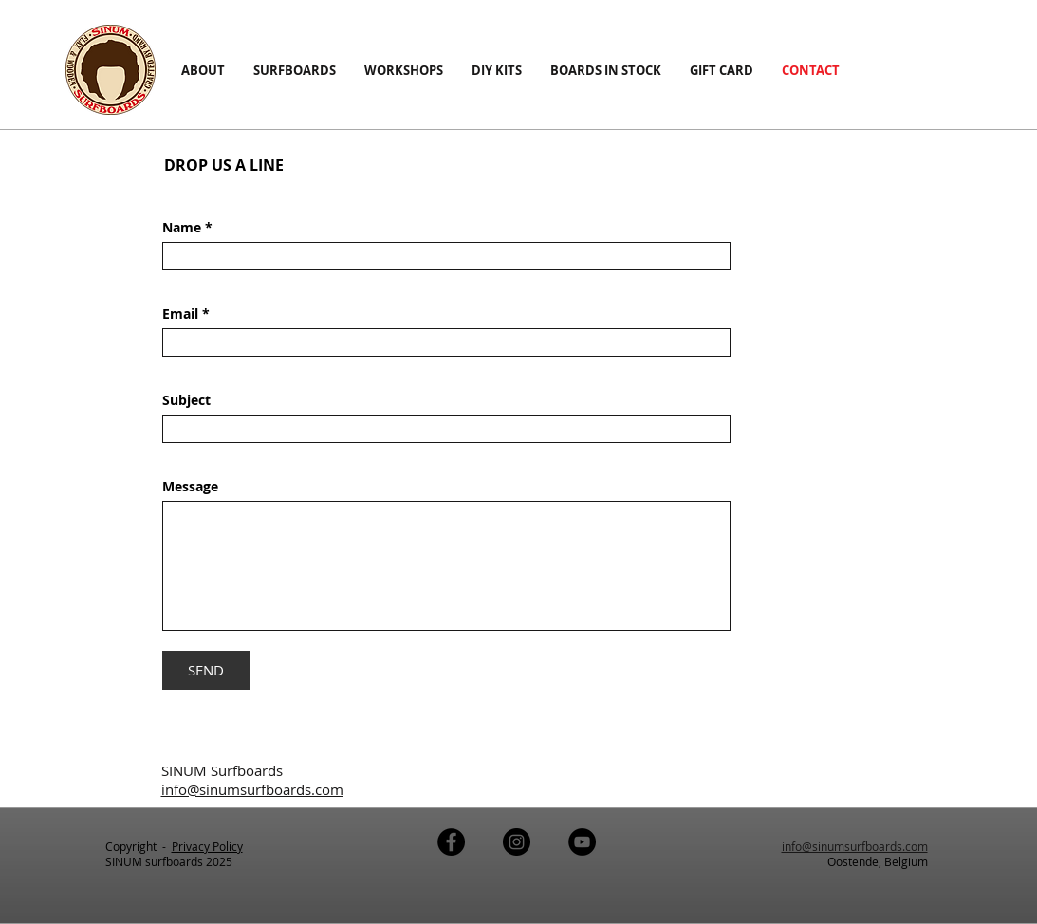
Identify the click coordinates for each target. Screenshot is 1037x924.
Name (183, 227)
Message (190, 486)
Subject (186, 400)
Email (182, 314)
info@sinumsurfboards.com (855, 846)
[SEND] (206, 670)
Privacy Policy (207, 846)
